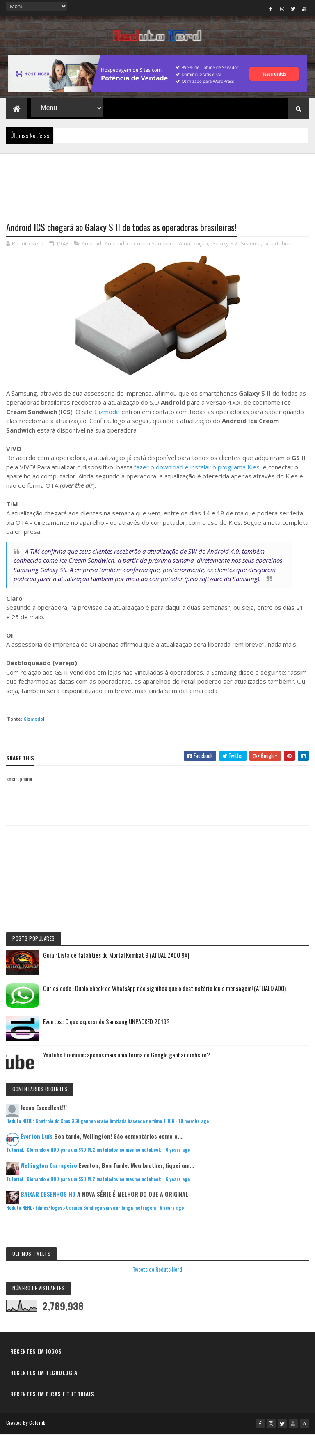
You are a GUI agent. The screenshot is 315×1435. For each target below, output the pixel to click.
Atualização (193, 244)
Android (91, 244)
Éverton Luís (36, 1137)
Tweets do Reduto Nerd (157, 1270)
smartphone (279, 244)
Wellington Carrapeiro (49, 1166)
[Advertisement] (157, 183)
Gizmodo (107, 413)
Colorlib (37, 1423)
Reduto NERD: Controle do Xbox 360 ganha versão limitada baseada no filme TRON (90, 1122)
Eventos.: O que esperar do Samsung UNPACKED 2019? (106, 1022)
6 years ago (178, 1151)
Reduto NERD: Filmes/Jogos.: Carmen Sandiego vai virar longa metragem (81, 1209)
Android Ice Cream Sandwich (140, 244)
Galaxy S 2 (224, 244)
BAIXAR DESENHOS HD (48, 1195)
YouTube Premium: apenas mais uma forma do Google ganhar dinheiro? (126, 1055)
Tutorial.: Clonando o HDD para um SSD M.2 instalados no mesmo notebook (84, 1151)
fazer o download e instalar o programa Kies (197, 468)
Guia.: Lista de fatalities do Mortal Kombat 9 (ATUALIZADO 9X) (116, 956)
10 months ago (193, 1122)
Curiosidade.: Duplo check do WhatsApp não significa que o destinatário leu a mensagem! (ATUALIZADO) (164, 989)
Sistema (251, 244)
